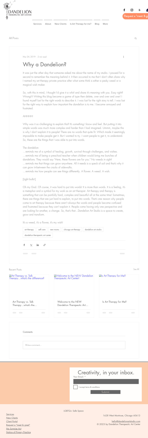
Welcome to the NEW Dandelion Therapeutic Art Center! (71, 303)
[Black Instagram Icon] (132, 10)
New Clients (12, 417)
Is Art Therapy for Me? (114, 301)
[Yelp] (139, 10)
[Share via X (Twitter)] (31, 245)
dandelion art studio (93, 229)
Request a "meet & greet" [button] (18, 425)
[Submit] (105, 392)
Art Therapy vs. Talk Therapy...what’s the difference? (23, 303)
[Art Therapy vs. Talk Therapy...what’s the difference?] (29, 285)
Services (10, 414)
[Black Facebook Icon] (124, 10)
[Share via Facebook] (24, 245)
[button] (135, 38)
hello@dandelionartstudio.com (126, 421)
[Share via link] (44, 245)
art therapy (29, 229)
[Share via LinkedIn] (37, 245)
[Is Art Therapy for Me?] (119, 285)
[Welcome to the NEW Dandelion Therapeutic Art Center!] (74, 285)
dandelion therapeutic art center (38, 235)
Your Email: (78, 377)
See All (136, 269)
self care (41, 229)
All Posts (13, 38)
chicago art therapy (72, 229)
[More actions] (123, 56)
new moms (54, 229)
